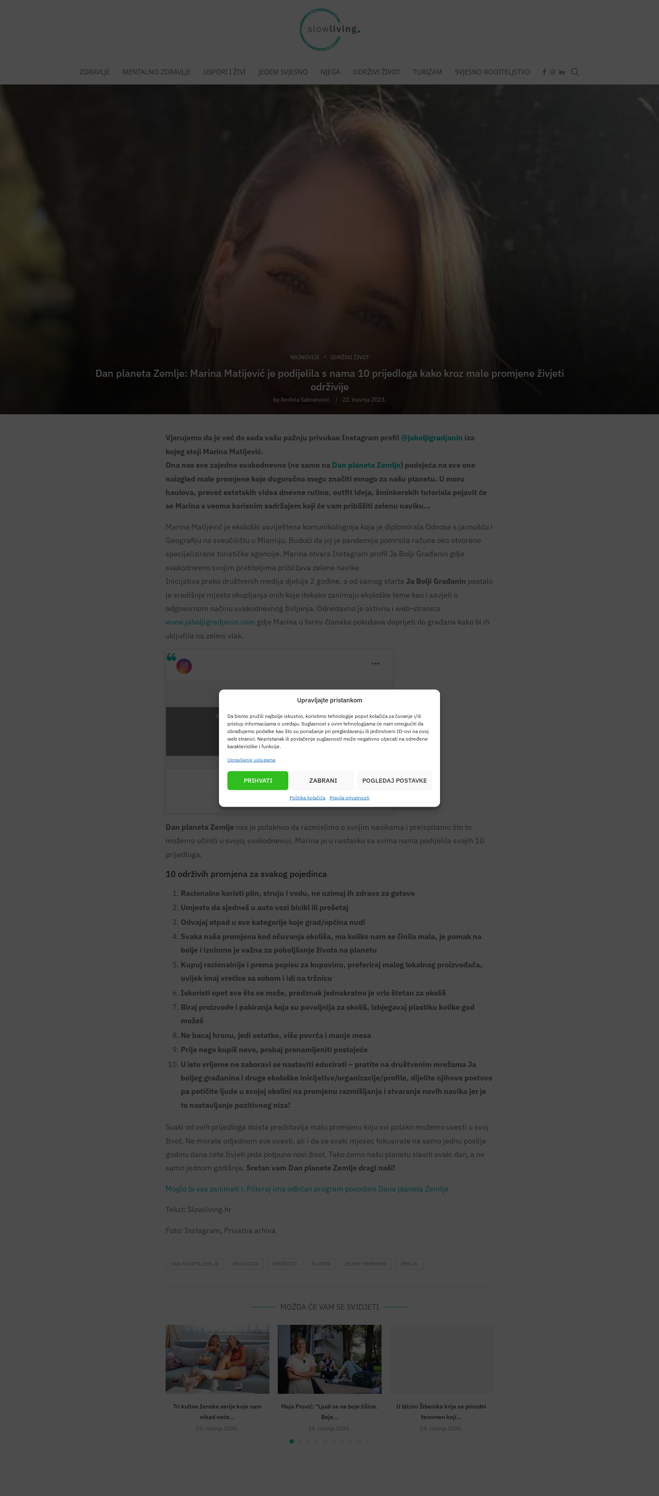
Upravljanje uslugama (251, 759)
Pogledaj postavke (394, 780)
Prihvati (258, 780)
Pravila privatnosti (349, 797)
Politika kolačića (307, 797)
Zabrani (323, 780)
